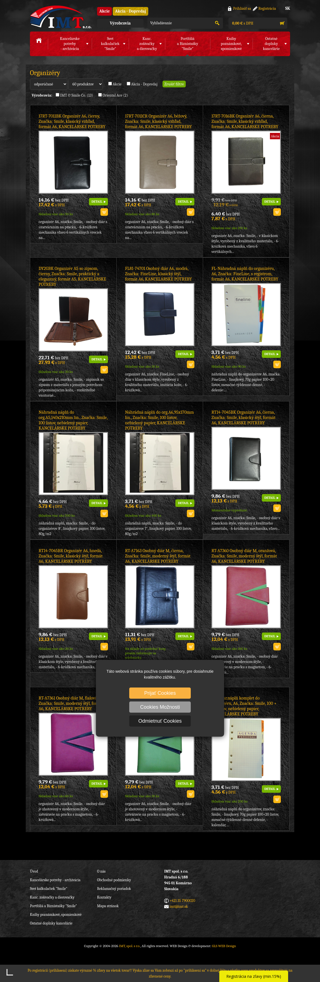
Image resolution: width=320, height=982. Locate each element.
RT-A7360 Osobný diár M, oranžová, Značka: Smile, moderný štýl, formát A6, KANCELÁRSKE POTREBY (244, 556)
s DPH (242, 23)
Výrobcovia (120, 23)
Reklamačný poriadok (114, 889)
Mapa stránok (108, 906)
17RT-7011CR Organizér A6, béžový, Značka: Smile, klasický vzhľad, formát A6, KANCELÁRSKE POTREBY (158, 121)
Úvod (34, 871)
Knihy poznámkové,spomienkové (231, 43)
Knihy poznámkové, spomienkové (56, 914)
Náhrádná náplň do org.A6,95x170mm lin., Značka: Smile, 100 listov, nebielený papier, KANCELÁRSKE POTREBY (159, 420)
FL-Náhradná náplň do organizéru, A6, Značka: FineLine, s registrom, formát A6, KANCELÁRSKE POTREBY (244, 274)
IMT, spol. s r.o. (60, 17)
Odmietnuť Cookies (160, 721)
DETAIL (96, 201)
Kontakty (104, 897)
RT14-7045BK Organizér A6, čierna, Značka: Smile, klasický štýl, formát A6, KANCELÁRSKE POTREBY (243, 417)
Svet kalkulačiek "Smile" (48, 889)
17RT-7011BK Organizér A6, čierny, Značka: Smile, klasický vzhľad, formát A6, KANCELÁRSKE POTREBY (72, 121)
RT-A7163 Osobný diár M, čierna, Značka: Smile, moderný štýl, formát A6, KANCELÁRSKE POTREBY (157, 556)
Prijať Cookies (160, 693)
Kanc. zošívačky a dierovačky (52, 897)
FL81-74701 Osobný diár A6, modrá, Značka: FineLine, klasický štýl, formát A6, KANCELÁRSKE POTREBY (158, 274)
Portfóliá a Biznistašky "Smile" (53, 906)
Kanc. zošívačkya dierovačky (147, 43)
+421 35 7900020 (182, 901)
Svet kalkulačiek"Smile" (110, 43)
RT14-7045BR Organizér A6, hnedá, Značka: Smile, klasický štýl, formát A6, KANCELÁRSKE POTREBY (71, 556)
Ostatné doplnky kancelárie (51, 923)
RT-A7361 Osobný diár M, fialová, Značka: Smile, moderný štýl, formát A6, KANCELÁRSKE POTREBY (71, 703)
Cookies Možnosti (160, 707)
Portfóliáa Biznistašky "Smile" (187, 43)
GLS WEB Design (224, 946)
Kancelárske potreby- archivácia (69, 43)
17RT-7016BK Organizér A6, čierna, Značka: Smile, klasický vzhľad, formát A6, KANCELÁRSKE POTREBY (244, 121)
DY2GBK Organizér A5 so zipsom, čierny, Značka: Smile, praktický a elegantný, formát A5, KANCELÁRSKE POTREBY (72, 276)
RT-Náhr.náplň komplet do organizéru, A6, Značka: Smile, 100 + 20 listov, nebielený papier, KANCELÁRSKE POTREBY (244, 706)
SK (287, 8)
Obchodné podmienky (114, 880)
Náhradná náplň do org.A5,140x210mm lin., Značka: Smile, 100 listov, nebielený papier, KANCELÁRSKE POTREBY (73, 420)
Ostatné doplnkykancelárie (271, 43)
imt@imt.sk (179, 906)
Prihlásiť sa (242, 8)
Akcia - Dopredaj (130, 11)
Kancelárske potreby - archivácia (55, 880)
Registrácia (267, 8)
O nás (101, 871)
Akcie (104, 11)
